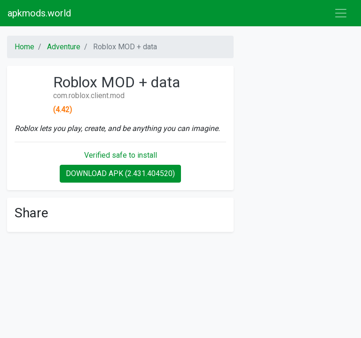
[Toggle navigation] (340, 13)
